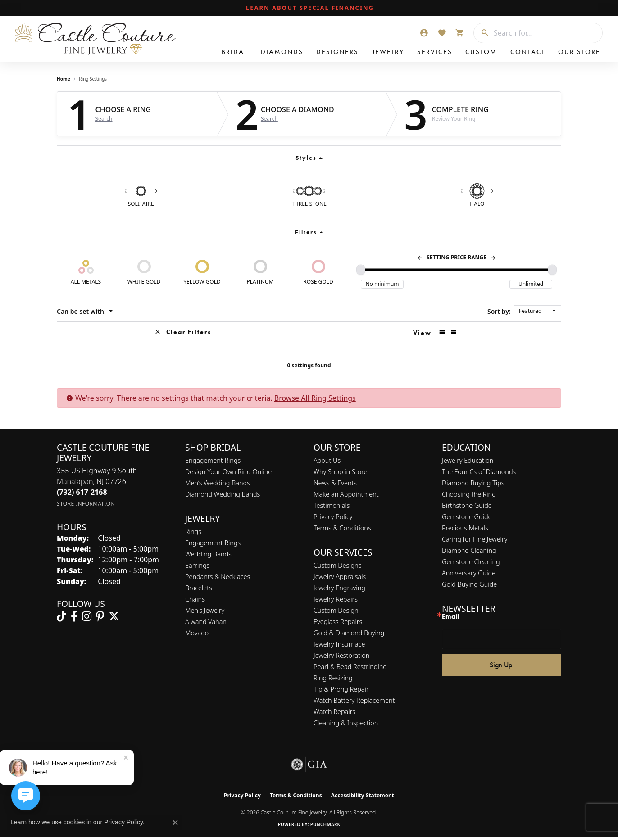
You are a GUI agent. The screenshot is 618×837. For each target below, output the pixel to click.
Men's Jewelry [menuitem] (204, 610)
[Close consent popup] (175, 822)
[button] (424, 32)
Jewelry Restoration (341, 655)
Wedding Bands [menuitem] (208, 554)
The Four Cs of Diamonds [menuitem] (479, 471)
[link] (309, 8)
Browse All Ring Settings (315, 398)
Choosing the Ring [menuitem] (469, 494)
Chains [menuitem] (195, 599)
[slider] (360, 269)
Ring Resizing (333, 678)
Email (450, 616)
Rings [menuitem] (193, 531)
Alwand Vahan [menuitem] (206, 621)
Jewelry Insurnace (339, 644)
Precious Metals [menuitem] (465, 528)
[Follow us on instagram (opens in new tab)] (86, 616)
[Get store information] (86, 503)
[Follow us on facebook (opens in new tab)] (74, 616)
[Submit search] (481, 33)
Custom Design (336, 610)
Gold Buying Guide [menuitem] (469, 584)
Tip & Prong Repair (341, 689)
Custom (481, 51)
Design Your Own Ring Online (228, 471)
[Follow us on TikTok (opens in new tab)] (61, 616)
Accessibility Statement (362, 795)
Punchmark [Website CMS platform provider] (325, 824)
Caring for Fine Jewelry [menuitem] (474, 539)
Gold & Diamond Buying (349, 633)
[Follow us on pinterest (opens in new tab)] (100, 616)
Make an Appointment (346, 494)
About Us (327, 460)
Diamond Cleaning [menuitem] (469, 550)
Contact (527, 51)
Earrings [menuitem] (197, 565)
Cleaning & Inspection (346, 723)
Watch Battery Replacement (354, 700)
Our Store (579, 51)
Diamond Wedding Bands (222, 494)
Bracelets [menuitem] (198, 588)
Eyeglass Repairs (338, 621)
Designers (337, 51)
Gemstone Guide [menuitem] (466, 516)
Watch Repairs (334, 711)
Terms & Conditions (342, 528)
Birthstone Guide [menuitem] (467, 505)
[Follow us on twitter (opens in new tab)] (114, 616)
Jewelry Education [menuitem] (467, 460)
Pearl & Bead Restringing (350, 666)
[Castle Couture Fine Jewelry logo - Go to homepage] (95, 39)
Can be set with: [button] (82, 311)
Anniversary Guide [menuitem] (468, 573)
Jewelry (388, 51)
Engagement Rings (213, 460)
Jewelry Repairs (336, 599)
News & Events (335, 483)
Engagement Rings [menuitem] (213, 542)
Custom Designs (337, 565)
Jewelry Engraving (339, 588)
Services (434, 51)
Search (104, 119)
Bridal (235, 51)
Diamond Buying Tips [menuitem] (473, 483)
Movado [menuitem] (197, 633)
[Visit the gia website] (309, 764)
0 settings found (309, 365)
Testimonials (332, 505)
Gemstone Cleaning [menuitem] (471, 561)
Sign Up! (502, 665)
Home (63, 79)
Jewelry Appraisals (340, 576)
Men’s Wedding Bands (217, 483)
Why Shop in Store (340, 471)
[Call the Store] (82, 492)
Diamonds (282, 51)
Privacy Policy (333, 516)
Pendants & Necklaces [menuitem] (217, 576)
